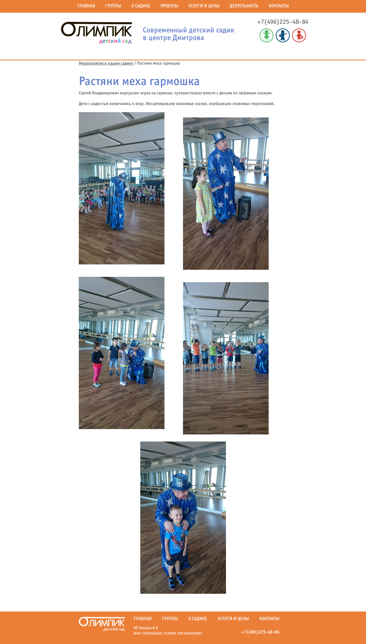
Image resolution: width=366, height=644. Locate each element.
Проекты (169, 6)
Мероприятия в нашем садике (106, 64)
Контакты (279, 6)
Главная (86, 6)
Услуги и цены (204, 6)
